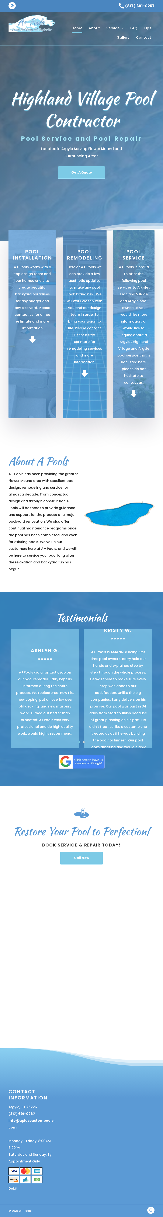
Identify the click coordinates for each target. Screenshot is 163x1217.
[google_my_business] (12, 6)
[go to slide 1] (79, 742)
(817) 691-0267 (140, 5)
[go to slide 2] (84, 742)
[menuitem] (77, 28)
